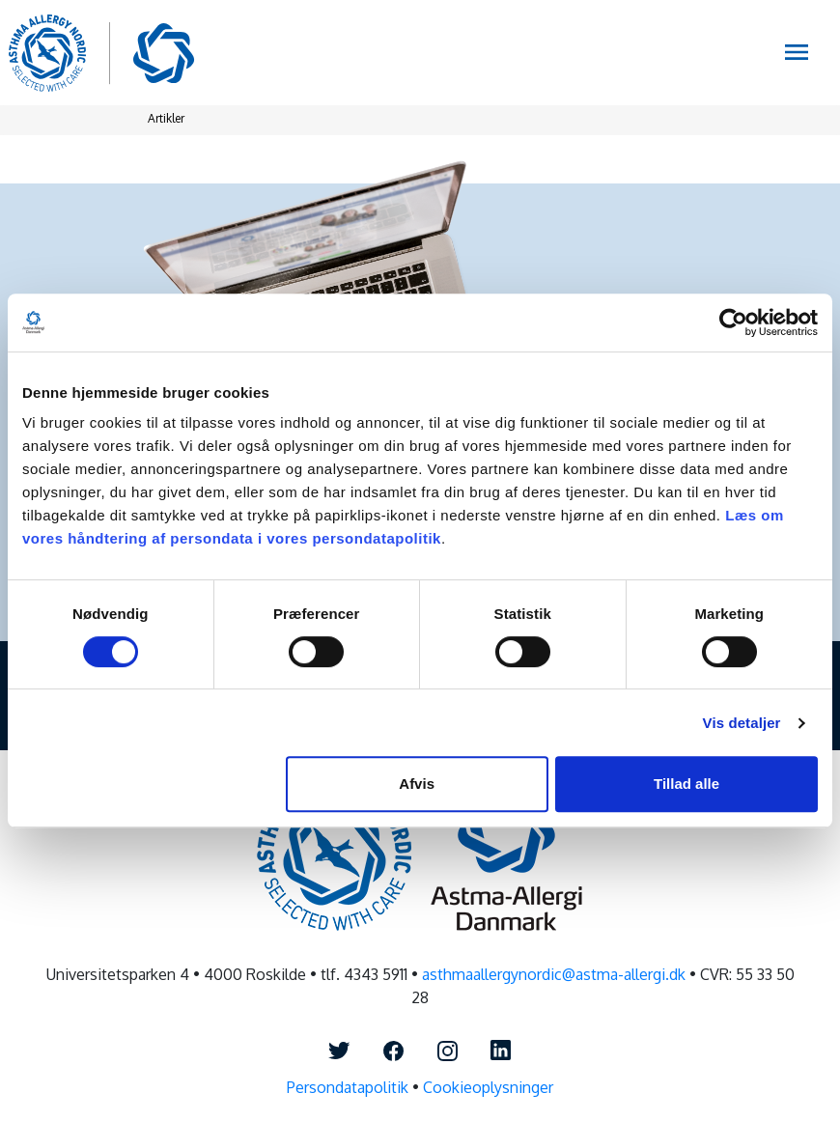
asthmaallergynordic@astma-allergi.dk (554, 974)
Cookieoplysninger (488, 1087)
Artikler (166, 118)
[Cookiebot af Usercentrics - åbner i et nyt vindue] (733, 322)
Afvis (416, 783)
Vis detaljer (742, 723)
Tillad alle (686, 783)
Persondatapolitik (347, 1087)
